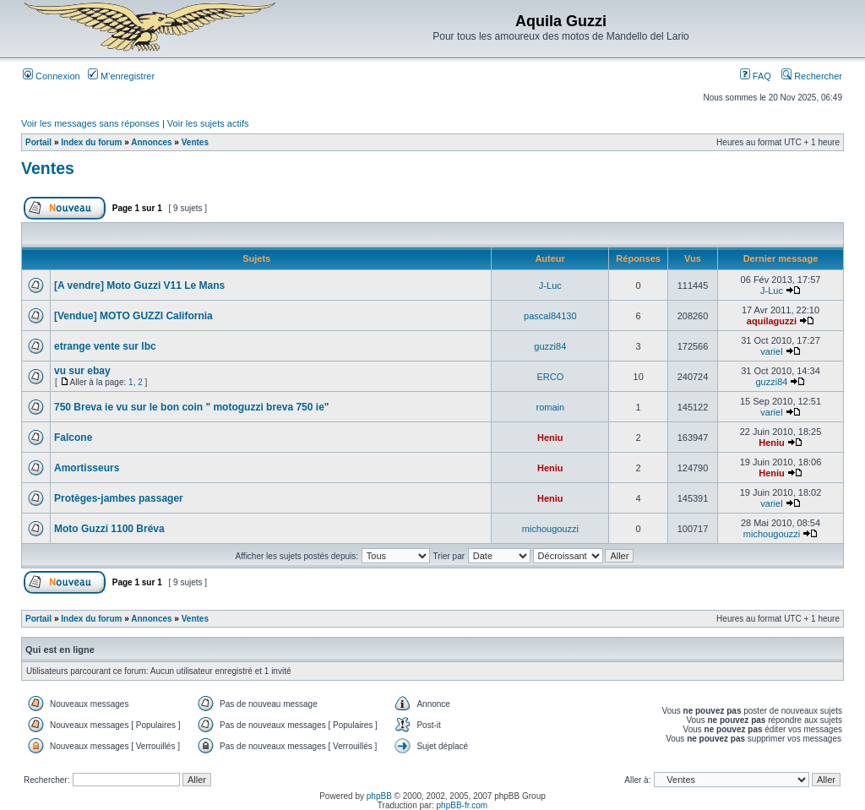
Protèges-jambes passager (118, 498)
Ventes (195, 142)
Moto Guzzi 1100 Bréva (109, 529)
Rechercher (811, 76)
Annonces (151, 142)
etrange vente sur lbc (105, 346)
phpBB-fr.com (462, 805)
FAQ (755, 76)
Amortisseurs (86, 468)
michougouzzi (550, 529)
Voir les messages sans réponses (90, 123)
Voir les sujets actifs (208, 123)
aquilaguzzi (772, 321)
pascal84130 (550, 316)
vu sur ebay (82, 371)
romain (550, 407)
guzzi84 (550, 346)
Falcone (73, 437)
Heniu (550, 437)
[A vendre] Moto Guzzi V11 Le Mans (139, 285)
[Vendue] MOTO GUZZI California (133, 316)
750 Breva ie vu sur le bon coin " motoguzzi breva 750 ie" (191, 407)
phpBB (379, 796)
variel (771, 351)
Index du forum (91, 142)
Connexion (51, 76)
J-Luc (550, 285)
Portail (38, 142)
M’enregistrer (121, 76)
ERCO (549, 377)
